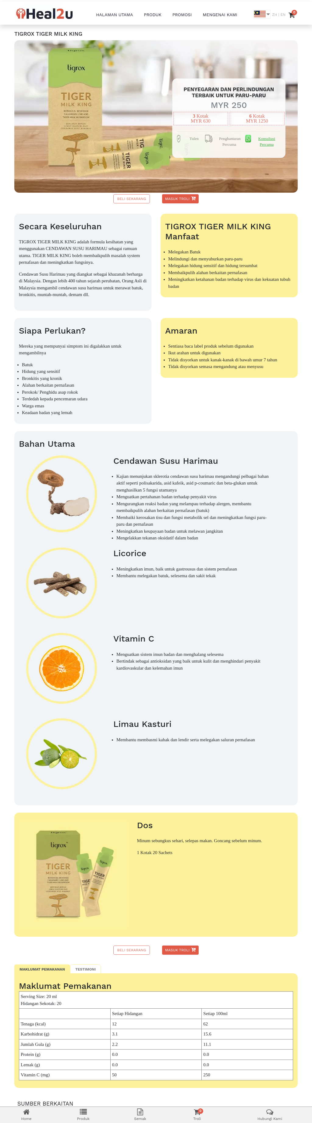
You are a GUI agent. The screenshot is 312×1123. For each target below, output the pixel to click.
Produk (83, 1114)
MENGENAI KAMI (220, 14)
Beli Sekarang (131, 199)
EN (283, 15)
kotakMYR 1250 (257, 118)
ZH (274, 15)
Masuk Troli (180, 198)
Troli (197, 1114)
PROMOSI (182, 14)
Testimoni (85, 969)
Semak (140, 1114)
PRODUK (152, 14)
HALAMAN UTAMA (114, 14)
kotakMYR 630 (200, 118)
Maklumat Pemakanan (42, 969)
